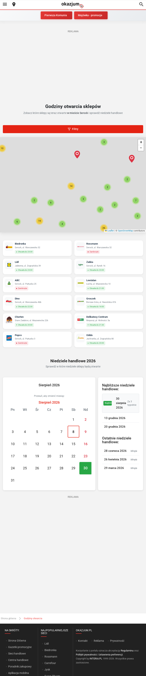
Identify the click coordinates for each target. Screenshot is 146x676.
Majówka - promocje (90, 15)
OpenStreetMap (125, 231)
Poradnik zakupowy (20, 666)
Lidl (46, 643)
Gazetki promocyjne (20, 647)
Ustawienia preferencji (110, 654)
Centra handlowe (18, 660)
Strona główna (8, 618)
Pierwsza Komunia (55, 15)
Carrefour (50, 663)
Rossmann (50, 656)
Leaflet (109, 231)
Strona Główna (17, 640)
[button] (71, 186)
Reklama (99, 640)
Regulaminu (127, 650)
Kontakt (83, 640)
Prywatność (117, 640)
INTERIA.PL (96, 658)
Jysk (47, 669)
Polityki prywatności (86, 654)
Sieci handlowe (17, 653)
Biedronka (50, 650)
